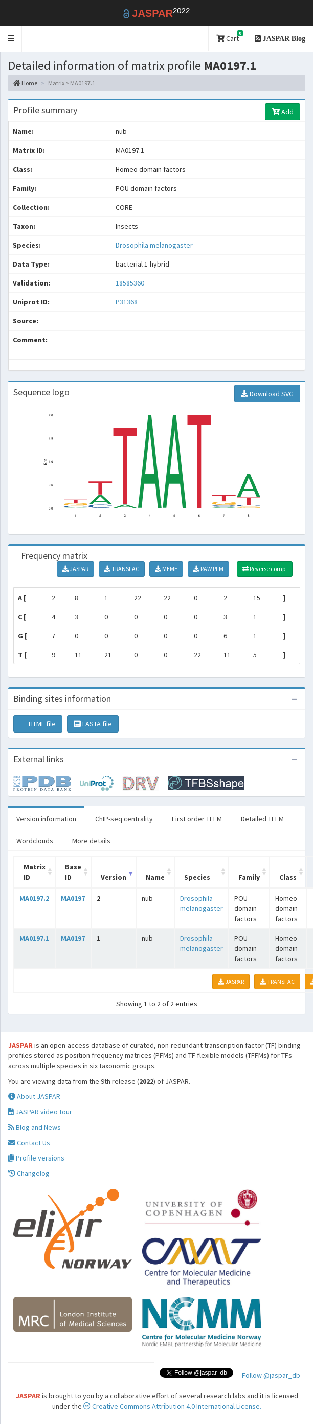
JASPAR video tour (40, 1111)
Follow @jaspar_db (271, 1375)
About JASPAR (34, 1096)
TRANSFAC (121, 569)
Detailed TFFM (262, 818)
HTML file (38, 723)
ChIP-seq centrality (124, 818)
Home (25, 83)
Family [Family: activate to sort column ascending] (249, 877)
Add (283, 111)
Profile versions (36, 1158)
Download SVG (267, 393)
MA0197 (73, 898)
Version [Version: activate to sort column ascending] (113, 877)
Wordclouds (34, 840)
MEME (166, 569)
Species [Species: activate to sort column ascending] (197, 877)
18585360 (130, 283)
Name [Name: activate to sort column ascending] (155, 877)
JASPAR (75, 569)
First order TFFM (197, 818)
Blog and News (34, 1127)
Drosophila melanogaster (154, 245)
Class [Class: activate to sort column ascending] (288, 877)
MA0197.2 (34, 898)
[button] (11, 39)
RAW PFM (208, 569)
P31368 (127, 302)
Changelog (29, 1173)
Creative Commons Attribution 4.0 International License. (172, 1406)
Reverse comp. (264, 569)
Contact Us (29, 1142)
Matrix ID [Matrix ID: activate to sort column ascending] (35, 872)
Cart (229, 36)
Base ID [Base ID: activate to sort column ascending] (73, 872)
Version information (46, 818)
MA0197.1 (34, 938)
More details (91, 840)
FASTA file (93, 723)
